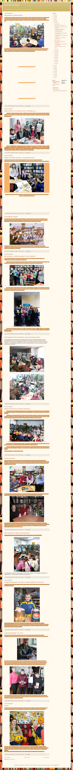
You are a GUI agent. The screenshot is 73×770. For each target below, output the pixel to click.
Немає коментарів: (21, 152)
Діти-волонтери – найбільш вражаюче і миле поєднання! (19, 256)
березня (56, 60)
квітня (56, 58)
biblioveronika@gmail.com (56, 82)
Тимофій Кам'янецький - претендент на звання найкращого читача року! (24, 582)
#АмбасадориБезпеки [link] (36, 221)
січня (56, 63)
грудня (56, 22)
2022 (55, 21)
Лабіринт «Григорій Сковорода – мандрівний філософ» (19, 157)
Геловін (6, 705)
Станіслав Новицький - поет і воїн (13, 633)
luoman (50, 765)
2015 (55, 74)
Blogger (58, 765)
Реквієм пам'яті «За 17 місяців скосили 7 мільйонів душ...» (20, 111)
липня (56, 54)
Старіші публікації (46, 757)
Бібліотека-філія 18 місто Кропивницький (60, 90)
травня (56, 57)
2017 (55, 71)
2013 (55, 77)
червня (56, 55)
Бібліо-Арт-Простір (57, 89)
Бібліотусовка (11, 4)
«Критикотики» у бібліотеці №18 (13, 15)
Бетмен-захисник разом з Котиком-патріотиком (17, 408)
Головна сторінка (26, 757)
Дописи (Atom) (12, 759)
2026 (55, 15)
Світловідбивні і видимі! (11, 216)
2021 (55, 65)
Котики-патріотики (9, 458)
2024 (55, 18)
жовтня (56, 49)
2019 (55, 68)
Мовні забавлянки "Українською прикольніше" (17, 533)
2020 (55, 66)
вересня (56, 51)
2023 (55, 19)
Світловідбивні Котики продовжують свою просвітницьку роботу (22, 337)
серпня (56, 52)
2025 (55, 16)
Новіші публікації (7, 757)
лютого (56, 61)
